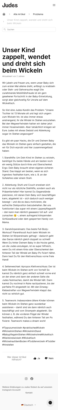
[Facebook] (32, 379)
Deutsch (29, 405)
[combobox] (29, 29)
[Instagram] (26, 379)
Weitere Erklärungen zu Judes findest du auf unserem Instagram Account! (27, 388)
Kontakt (29, 392)
